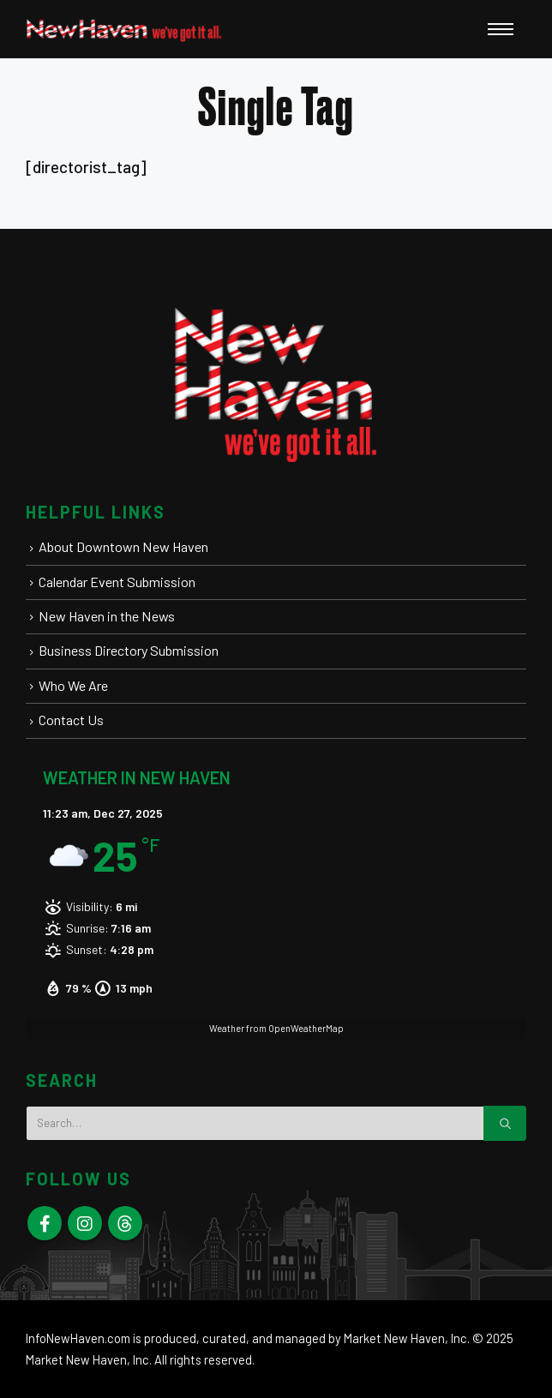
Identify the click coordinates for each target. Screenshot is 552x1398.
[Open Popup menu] (500, 29)
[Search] (504, 1123)
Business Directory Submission (129, 650)
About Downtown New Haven (123, 546)
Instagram (85, 1223)
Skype (125, 1223)
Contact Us (71, 719)
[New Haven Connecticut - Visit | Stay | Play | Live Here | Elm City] (124, 29)
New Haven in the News (107, 616)
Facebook (44, 1223)
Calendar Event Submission (117, 581)
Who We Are (73, 685)
